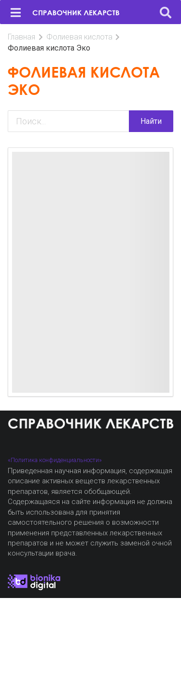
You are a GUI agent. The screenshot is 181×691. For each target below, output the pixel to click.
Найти (151, 121)
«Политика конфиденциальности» (55, 460)
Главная (21, 36)
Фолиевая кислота (79, 36)
